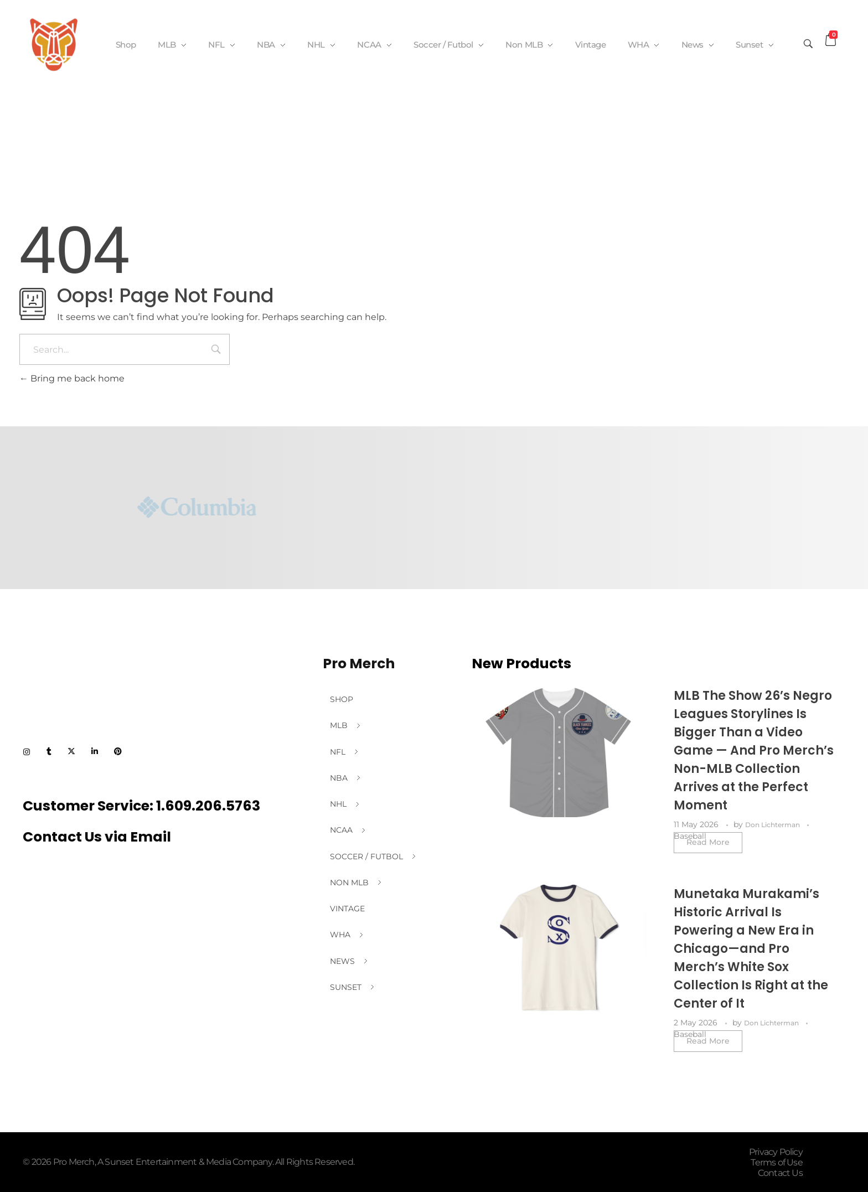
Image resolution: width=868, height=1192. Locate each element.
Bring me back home (72, 378)
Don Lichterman (773, 825)
